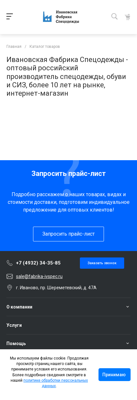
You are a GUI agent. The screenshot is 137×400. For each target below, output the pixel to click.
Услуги (14, 325)
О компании (19, 306)
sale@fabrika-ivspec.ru (39, 276)
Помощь (16, 343)
